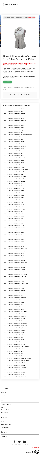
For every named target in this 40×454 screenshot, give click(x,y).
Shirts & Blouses (19, 17)
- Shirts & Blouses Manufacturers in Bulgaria (14, 141)
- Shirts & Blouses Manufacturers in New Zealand (15, 276)
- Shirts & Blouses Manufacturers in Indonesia (14, 213)
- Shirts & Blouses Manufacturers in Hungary (14, 209)
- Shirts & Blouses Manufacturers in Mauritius (14, 253)
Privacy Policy (5, 412)
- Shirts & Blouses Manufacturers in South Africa (15, 323)
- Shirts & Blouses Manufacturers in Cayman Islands (15, 151)
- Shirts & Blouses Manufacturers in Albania (13, 109)
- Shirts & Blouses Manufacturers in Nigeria (13, 281)
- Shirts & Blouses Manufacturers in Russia (13, 309)
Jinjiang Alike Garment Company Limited (20, 94)
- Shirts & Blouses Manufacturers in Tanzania (14, 341)
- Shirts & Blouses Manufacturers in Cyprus (13, 162)
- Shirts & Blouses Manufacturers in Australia (14, 116)
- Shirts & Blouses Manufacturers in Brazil (13, 139)
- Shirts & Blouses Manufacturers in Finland (13, 185)
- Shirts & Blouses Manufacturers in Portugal (14, 302)
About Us (3, 392)
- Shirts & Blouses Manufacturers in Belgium (14, 130)
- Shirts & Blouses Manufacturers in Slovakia (14, 318)
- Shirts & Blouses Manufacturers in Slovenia (14, 321)
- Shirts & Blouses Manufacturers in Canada (13, 148)
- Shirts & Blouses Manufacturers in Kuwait (13, 232)
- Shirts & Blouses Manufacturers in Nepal (13, 272)
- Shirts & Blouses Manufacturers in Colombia (14, 155)
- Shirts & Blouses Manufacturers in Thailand (14, 344)
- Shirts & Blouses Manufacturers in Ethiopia (14, 181)
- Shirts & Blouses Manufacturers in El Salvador (14, 176)
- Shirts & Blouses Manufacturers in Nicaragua (14, 279)
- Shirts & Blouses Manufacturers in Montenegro (15, 262)
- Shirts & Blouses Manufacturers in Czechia (13, 164)
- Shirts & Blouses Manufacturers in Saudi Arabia (15, 311)
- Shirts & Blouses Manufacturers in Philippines (14, 297)
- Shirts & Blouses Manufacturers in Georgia (13, 190)
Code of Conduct (6, 404)
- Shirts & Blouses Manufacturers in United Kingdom (16, 360)
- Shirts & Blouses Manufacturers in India (13, 211)
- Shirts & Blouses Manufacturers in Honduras (14, 204)
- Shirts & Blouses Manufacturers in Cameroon (14, 146)
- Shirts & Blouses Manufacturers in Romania (14, 307)
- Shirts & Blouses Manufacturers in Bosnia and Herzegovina (17, 134)
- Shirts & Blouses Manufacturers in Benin (13, 132)
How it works (5, 427)
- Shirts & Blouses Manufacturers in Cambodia (14, 144)
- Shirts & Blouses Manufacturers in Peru (13, 295)
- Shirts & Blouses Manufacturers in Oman (13, 288)
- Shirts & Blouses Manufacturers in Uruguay (14, 365)
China (25, 17)
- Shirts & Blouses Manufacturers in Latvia (13, 237)
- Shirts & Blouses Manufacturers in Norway (14, 286)
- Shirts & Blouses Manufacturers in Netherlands (15, 274)
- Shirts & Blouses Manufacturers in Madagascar (15, 248)
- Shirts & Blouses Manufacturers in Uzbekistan (14, 367)
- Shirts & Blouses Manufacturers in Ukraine (13, 355)
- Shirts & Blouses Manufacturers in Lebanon (14, 239)
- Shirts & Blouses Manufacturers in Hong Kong (14, 206)
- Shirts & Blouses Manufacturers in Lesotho (13, 241)
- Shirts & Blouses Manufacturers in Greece (13, 197)
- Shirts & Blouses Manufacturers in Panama (14, 293)
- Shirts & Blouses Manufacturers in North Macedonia (16, 283)
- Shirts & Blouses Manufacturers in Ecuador (14, 171)
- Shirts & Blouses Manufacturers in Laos (13, 234)
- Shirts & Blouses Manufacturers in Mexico (13, 255)
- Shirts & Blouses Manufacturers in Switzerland (14, 334)
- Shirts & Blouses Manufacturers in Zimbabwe (14, 376)
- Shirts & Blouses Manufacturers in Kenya (13, 230)
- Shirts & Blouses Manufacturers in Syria (13, 337)
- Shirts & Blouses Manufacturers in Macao (13, 246)
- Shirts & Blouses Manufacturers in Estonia (13, 178)
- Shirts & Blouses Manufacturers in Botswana (14, 137)
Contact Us (4, 436)
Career (3, 395)
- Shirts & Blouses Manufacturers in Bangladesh (14, 123)
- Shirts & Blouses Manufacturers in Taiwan (13, 339)
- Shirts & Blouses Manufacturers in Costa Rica (14, 158)
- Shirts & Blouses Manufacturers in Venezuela (14, 369)
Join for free (7, 81)
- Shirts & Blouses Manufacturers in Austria (13, 118)
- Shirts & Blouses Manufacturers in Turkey (13, 351)
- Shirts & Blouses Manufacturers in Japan (13, 223)
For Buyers (4, 422)
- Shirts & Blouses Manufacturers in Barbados (14, 125)
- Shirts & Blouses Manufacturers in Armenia (14, 113)
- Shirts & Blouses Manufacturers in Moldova (14, 258)
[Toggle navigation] (37, 4)
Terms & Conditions (6, 410)
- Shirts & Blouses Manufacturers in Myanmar (14, 267)
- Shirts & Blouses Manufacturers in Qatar (13, 304)
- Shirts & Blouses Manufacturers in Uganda (13, 353)
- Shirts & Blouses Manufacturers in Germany (14, 192)
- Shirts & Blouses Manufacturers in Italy (13, 218)
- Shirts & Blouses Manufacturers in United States (15, 362)
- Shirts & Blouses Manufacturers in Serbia (13, 314)
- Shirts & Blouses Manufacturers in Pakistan (14, 290)
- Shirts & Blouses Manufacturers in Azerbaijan (14, 120)
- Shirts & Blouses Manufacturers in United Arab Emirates (17, 358)
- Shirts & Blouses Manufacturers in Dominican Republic (17, 169)
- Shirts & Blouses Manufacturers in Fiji (12, 183)
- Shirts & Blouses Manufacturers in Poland (13, 300)
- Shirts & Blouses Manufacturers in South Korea (15, 325)
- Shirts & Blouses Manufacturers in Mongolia (14, 260)
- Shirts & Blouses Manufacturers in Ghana (13, 195)
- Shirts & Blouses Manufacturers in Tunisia (13, 348)
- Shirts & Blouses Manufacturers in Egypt (13, 174)
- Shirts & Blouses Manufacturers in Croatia (13, 160)
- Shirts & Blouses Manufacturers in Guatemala (14, 199)
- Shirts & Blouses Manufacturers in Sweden (14, 332)
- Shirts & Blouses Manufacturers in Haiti (13, 202)
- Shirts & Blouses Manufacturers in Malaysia (14, 251)
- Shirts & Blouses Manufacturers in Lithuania (14, 244)
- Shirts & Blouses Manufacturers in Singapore (14, 316)
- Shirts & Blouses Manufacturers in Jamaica (14, 220)
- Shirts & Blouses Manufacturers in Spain (13, 327)
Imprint (3, 407)
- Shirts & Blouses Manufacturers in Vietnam (14, 372)
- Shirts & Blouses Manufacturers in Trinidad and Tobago (16, 346)
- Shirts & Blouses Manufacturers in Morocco (14, 265)
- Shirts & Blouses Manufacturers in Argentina (14, 111)
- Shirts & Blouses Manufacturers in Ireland (13, 216)
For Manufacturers (6, 424)
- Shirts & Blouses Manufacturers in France (13, 188)
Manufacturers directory (9, 17)
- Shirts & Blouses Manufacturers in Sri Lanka (14, 330)
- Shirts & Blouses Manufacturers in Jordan (13, 225)
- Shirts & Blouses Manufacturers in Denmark (14, 167)
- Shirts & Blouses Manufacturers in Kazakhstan (14, 227)
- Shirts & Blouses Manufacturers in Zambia (13, 374)
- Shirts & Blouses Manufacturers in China (13, 153)
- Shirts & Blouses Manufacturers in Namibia (14, 269)
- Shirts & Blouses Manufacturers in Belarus (13, 127)
